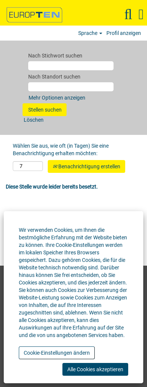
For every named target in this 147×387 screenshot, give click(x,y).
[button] (141, 14)
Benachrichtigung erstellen (86, 166)
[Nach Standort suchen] (71, 86)
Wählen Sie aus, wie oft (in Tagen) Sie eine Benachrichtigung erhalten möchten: (61, 149)
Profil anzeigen (123, 33)
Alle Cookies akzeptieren (95, 369)
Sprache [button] (90, 33)
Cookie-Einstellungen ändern (57, 353)
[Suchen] (128, 14)
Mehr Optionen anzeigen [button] (57, 98)
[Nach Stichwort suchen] (71, 65)
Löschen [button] (34, 120)
